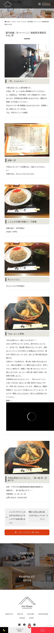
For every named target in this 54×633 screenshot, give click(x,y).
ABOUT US (9, 614)
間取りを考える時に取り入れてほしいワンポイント (37, 515)
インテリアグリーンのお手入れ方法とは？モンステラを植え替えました (17, 517)
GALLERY (30, 614)
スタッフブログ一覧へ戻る (27, 532)
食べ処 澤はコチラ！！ (24, 490)
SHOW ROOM (43, 614)
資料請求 (19, 629)
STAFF (31, 618)
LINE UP (20, 614)
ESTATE (22, 618)
